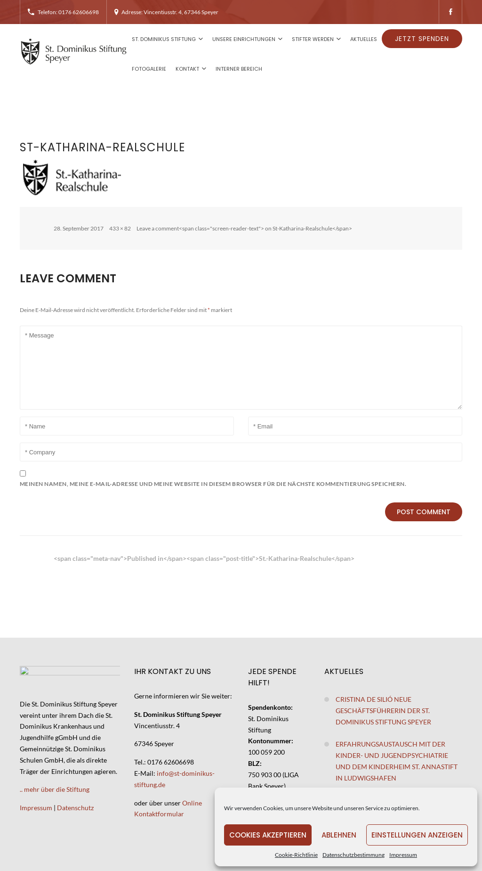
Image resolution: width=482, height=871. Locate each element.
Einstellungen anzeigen (417, 835)
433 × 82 (120, 228)
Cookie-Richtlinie (296, 854)
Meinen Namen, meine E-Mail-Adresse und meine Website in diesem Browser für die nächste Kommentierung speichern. (213, 483)
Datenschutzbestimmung (353, 854)
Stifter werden (313, 39)
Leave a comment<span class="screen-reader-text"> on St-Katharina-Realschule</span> (244, 228)
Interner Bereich (239, 69)
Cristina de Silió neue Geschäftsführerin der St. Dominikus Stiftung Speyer (383, 710)
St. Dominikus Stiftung (164, 39)
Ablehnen (338, 835)
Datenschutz (75, 808)
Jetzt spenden (422, 38)
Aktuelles (363, 39)
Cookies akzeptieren (267, 835)
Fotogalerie (149, 69)
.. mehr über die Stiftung (54, 789)
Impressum (403, 854)
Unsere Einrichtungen (243, 39)
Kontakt (187, 69)
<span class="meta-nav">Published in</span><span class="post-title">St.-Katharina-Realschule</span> (204, 558)
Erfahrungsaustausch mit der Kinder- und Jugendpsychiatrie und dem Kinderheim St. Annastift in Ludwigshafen (397, 760)
